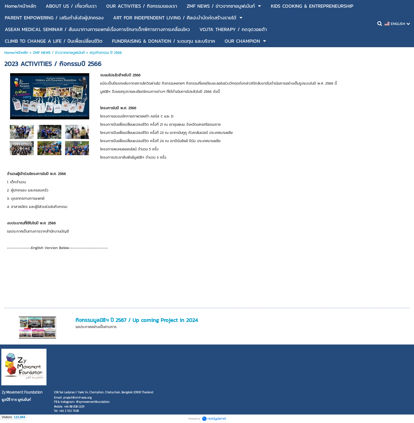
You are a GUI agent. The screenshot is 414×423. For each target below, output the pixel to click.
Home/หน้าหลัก (16, 52)
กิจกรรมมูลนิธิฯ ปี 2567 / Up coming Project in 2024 (136, 320)
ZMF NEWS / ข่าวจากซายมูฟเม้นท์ (59, 52)
